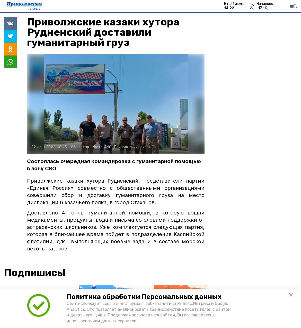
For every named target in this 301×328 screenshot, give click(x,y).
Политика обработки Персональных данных (144, 297)
